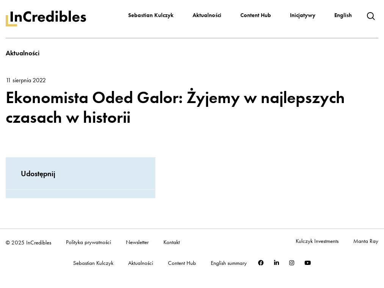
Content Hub (255, 15)
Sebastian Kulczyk (151, 15)
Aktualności (207, 15)
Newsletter (137, 242)
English (343, 15)
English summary (229, 263)
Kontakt (171, 242)
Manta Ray (365, 241)
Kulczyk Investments (317, 241)
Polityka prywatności (88, 242)
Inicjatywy (302, 15)
